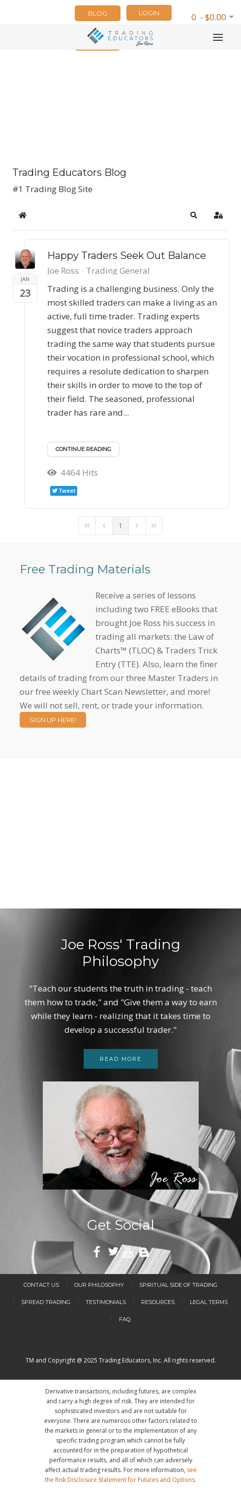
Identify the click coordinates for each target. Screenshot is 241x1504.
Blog (97, 13)
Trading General (118, 271)
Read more (121, 1058)
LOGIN (149, 13)
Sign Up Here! (53, 720)
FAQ (124, 1319)
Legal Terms (209, 1302)
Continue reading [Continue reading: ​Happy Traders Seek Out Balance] (83, 449)
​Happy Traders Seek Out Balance (126, 255)
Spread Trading (45, 1302)
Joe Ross (63, 270)
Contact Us (41, 1284)
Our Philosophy (99, 1284)
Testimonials (106, 1302)
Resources (158, 1302)
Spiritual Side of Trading (178, 1284)
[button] (194, 215)
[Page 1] (120, 525)
